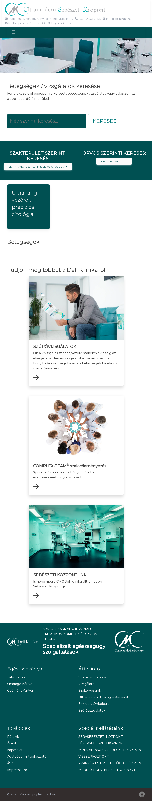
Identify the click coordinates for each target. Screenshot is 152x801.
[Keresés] (46, 121)
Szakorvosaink (89, 691)
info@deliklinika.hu (117, 19)
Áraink (12, 743)
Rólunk (13, 737)
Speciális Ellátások (92, 677)
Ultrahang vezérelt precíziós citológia (37, 166)
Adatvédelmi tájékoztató (26, 757)
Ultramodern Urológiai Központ (103, 697)
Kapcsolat (15, 750)
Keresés (104, 121)
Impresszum (17, 770)
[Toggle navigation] (17, 32)
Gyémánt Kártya (20, 691)
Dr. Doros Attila (113, 161)
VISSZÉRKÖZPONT (93, 757)
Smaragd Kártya (19, 684)
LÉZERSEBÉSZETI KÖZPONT (101, 743)
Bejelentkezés (59, 23)
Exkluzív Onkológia (93, 704)
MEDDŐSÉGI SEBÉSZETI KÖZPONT (107, 770)
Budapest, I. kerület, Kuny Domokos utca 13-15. (39, 19)
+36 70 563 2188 (88, 19)
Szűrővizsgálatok (91, 710)
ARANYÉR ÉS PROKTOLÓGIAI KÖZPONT (110, 763)
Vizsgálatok (87, 684)
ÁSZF (11, 763)
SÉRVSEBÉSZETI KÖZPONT (100, 737)
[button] (28, 207)
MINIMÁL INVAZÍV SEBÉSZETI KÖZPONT (110, 750)
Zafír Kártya (16, 677)
